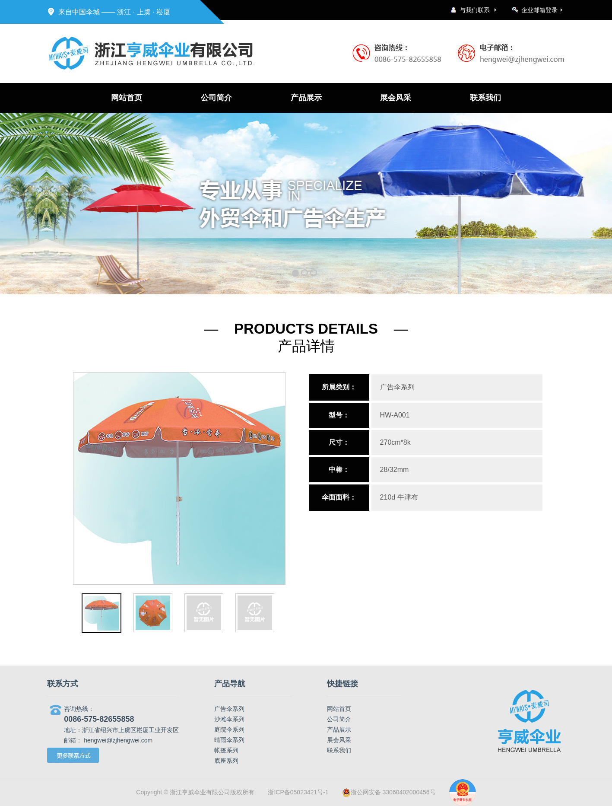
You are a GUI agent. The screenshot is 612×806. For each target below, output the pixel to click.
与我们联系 (476, 9)
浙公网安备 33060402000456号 (389, 792)
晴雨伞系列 (229, 739)
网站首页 (126, 97)
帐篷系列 (226, 750)
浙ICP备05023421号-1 (298, 792)
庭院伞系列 (229, 729)
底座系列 (226, 760)
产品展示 (306, 97)
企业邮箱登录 (539, 9)
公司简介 (216, 97)
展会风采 (395, 97)
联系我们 (485, 97)
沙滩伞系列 (229, 719)
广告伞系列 (229, 708)
